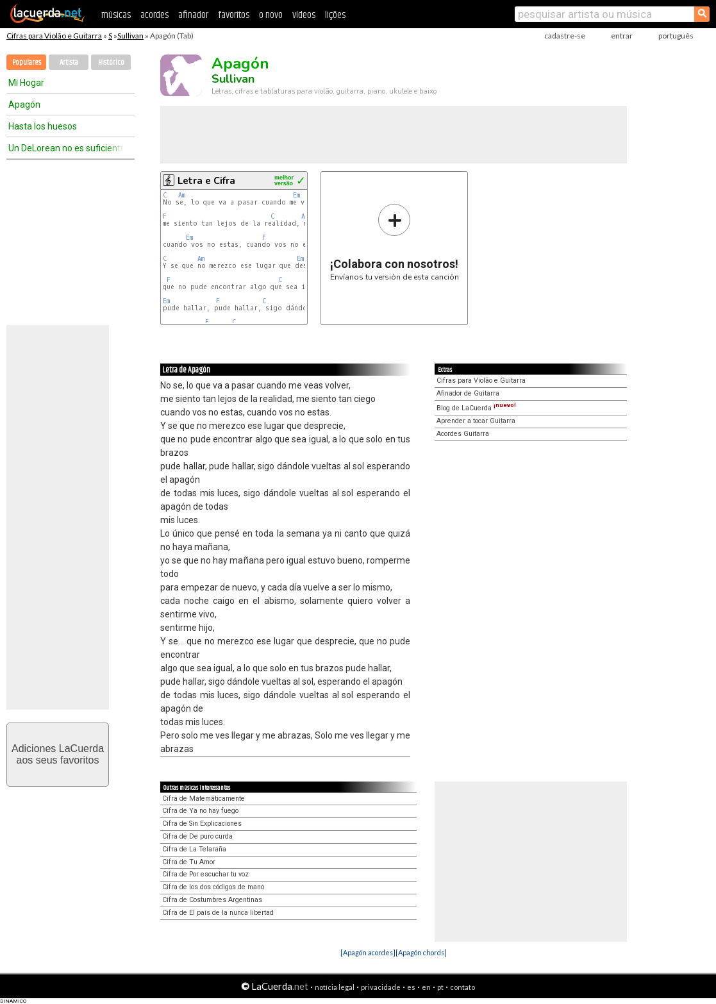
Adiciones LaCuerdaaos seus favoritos (58, 754)
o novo (271, 15)
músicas (116, 15)
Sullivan (130, 35)
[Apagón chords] (421, 952)
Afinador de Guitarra (468, 393)
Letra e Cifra (206, 180)
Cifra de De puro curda (197, 836)
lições (335, 15)
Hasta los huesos (42, 126)
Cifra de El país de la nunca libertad (218, 912)
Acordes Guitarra (463, 434)
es (411, 987)
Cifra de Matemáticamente (203, 798)
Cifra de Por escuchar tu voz (205, 874)
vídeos (303, 15)
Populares (26, 62)
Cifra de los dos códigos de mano (213, 887)
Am (181, 195)
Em (296, 195)
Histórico (111, 62)
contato (462, 987)
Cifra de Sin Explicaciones (202, 823)
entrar (622, 35)
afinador (193, 15)
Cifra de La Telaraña (194, 849)
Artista (69, 62)
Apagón (24, 104)
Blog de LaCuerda (476, 408)
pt (440, 987)
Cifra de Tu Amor (188, 862)
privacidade (381, 987)
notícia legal (334, 987)
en (426, 987)
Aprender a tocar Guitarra (476, 421)
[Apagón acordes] (367, 952)
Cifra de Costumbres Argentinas (212, 900)
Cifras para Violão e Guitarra (54, 35)
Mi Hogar (26, 83)
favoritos (233, 15)
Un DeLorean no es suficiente (66, 148)
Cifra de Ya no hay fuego (200, 811)
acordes (154, 15)
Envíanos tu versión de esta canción (394, 242)
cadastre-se (564, 35)
